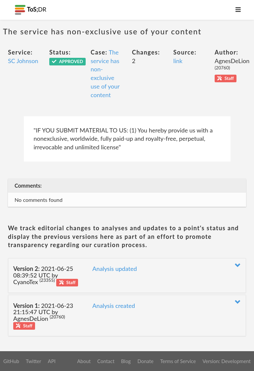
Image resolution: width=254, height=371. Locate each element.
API (51, 361)
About (84, 361)
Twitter (33, 361)
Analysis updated (114, 268)
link (178, 60)
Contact (105, 361)
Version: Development (226, 361)
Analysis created (113, 305)
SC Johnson (23, 60)
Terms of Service (178, 361)
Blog (126, 361)
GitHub (11, 361)
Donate (145, 361)
